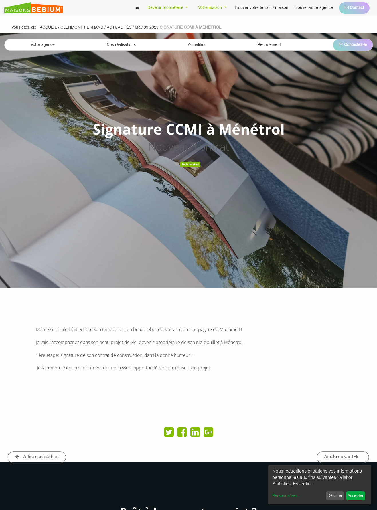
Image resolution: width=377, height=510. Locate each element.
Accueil (48, 27)
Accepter (356, 496)
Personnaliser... (286, 496)
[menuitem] (137, 8)
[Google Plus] (208, 432)
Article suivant (341, 456)
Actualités (190, 164)
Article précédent (37, 456)
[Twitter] (169, 432)
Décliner (334, 496)
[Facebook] (182, 432)
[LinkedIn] (195, 432)
